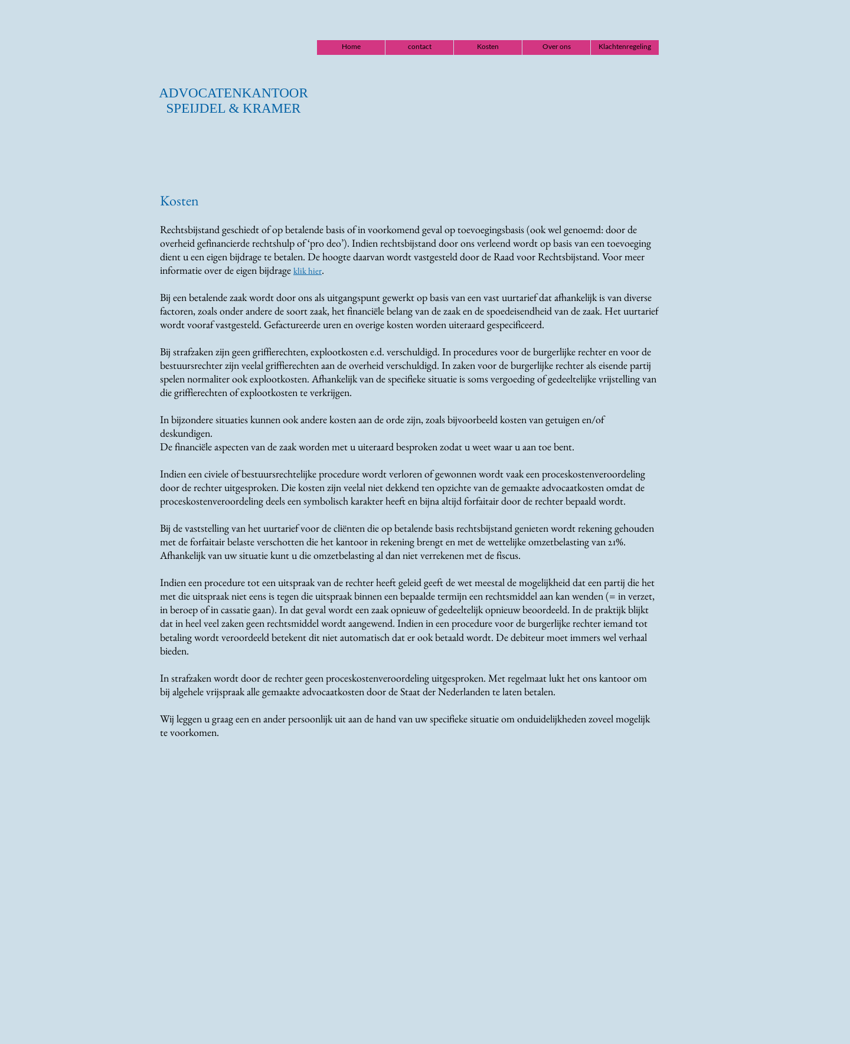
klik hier (307, 270)
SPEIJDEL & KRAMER (233, 108)
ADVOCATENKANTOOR (233, 93)
